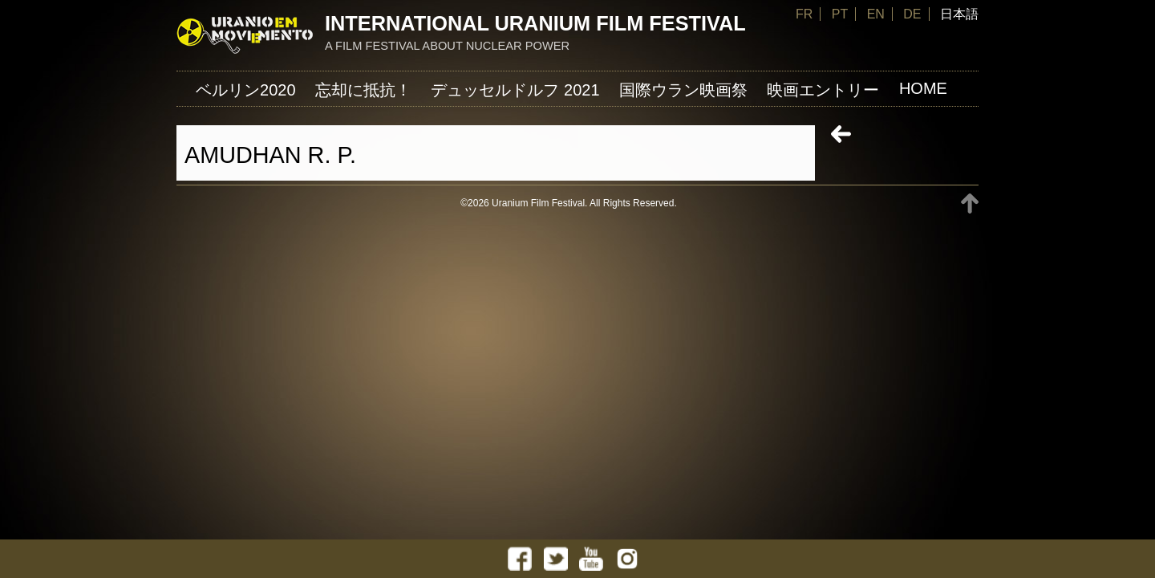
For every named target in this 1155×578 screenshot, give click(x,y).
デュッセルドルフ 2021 (515, 90)
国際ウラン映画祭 (683, 90)
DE (912, 14)
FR (804, 14)
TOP (970, 203)
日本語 (959, 14)
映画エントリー (823, 90)
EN (876, 14)
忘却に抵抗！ (363, 90)
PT (840, 14)
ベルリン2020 (246, 90)
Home (923, 88)
